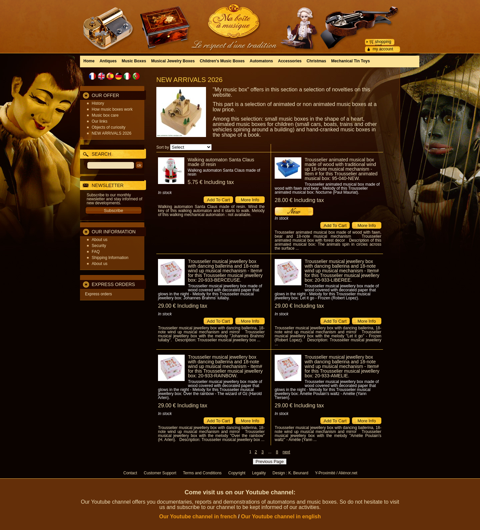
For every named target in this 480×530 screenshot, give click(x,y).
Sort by (162, 147)
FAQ (96, 251)
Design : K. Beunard (290, 473)
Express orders (98, 294)
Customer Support (160, 473)
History (98, 103)
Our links (99, 121)
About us (99, 239)
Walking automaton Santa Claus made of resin (221, 162)
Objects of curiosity (108, 127)
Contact (130, 473)
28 (299, 200)
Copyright (236, 473)
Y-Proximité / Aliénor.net (336, 473)
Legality (259, 473)
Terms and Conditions (202, 473)
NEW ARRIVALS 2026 (111, 133)
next (286, 452)
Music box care (105, 115)
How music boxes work (112, 109)
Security (99, 245)
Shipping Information (110, 257)
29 (182, 306)
